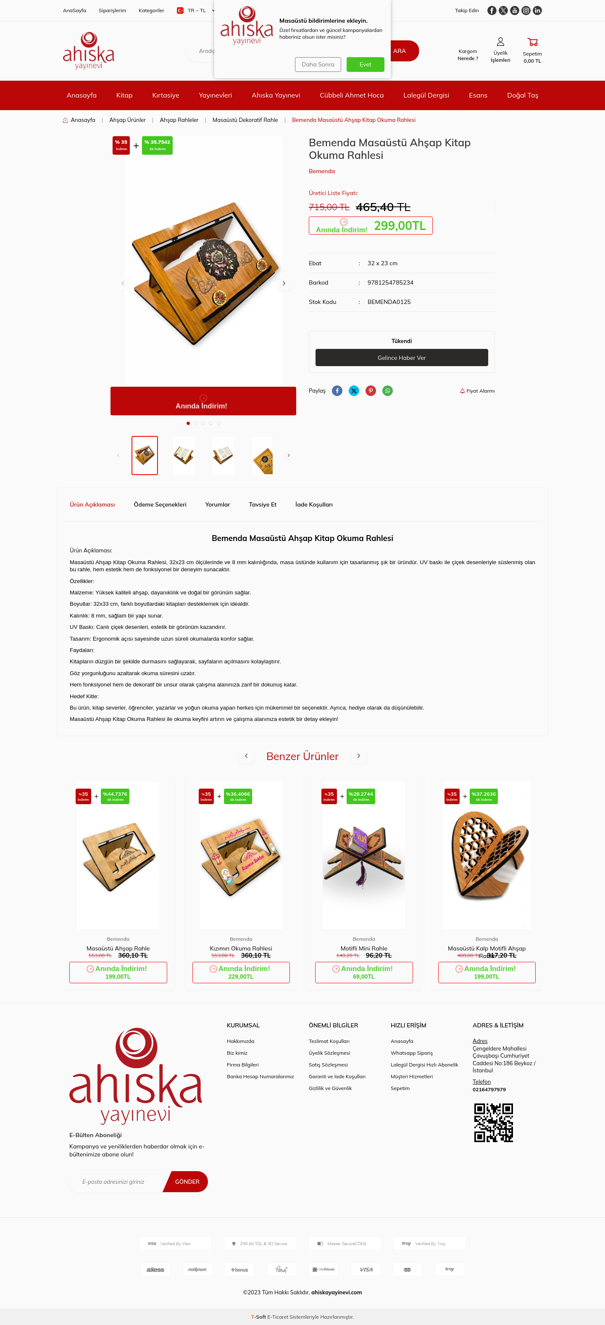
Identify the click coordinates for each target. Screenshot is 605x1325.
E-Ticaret (277, 1317)
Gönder (187, 1181)
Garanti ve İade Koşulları (337, 1076)
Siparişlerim (112, 10)
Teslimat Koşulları (329, 1041)
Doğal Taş (522, 95)
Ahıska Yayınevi (276, 95)
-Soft (259, 1317)
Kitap (124, 95)
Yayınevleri (215, 95)
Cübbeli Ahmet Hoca (352, 95)
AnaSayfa (74, 10)
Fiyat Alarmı (477, 391)
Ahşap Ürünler (127, 119)
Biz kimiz (237, 1053)
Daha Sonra (317, 64)
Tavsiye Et (263, 504)
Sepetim (400, 1088)
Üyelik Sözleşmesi (329, 1053)
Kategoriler (151, 10)
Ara (398, 51)
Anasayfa (81, 95)
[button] (188, 423)
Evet (365, 64)
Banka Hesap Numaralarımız (260, 1076)
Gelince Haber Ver (401, 358)
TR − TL (196, 10)
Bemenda (322, 171)
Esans (478, 95)
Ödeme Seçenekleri (160, 504)
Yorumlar (217, 504)
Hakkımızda (241, 1041)
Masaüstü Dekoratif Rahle (245, 119)
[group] (203, 276)
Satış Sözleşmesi (328, 1064)
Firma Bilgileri (243, 1064)
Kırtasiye (165, 95)
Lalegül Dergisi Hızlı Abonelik (424, 1064)
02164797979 (489, 1089)
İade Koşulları (314, 504)
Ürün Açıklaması (92, 504)
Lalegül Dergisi (426, 95)
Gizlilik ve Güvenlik (330, 1088)
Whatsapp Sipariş (412, 1053)
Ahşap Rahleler (179, 119)
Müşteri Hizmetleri (412, 1076)
